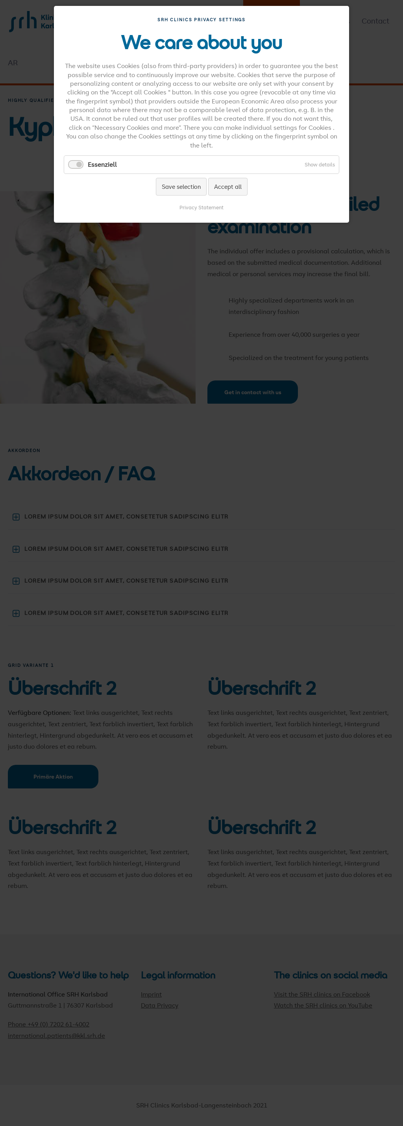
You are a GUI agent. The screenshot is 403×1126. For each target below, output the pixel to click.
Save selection (181, 186)
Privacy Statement (201, 207)
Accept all (228, 186)
